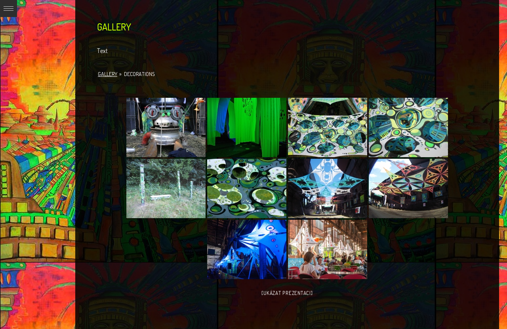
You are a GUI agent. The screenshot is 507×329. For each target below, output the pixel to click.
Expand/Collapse (8, 8)
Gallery (107, 74)
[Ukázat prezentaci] (287, 293)
